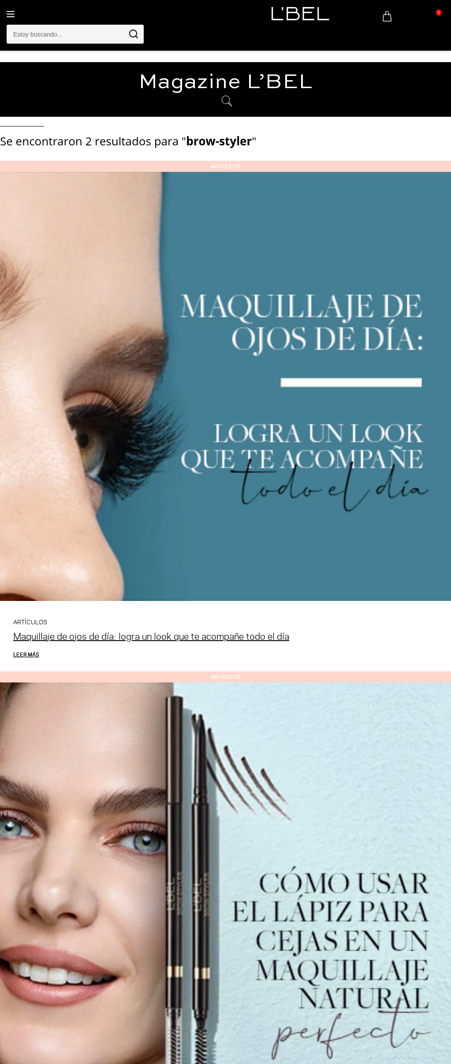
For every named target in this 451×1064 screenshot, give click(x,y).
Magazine (225, 82)
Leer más (26, 654)
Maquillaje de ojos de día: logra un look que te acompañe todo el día (151, 636)
